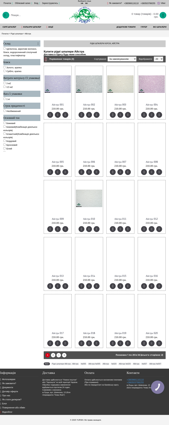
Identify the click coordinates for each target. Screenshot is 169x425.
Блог (3, 403)
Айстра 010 (89, 219)
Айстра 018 (89, 333)
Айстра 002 (89, 104)
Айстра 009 (58, 219)
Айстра (28, 34)
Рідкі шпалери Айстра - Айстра (65, 364)
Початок (5, 34)
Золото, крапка (12, 67)
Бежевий (9, 123)
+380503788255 (135, 382)
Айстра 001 (58, 104)
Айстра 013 (58, 276)
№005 (83, 364)
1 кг (6, 99)
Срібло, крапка (12, 71)
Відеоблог (6, 412)
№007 (144, 364)
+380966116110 (135, 379)
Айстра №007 (155, 364)
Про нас (5, 395)
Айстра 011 (120, 219)
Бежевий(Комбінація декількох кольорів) (20, 129)
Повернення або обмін (12, 407)
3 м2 (7, 83)
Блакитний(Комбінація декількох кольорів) (21, 136)
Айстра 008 (152, 162)
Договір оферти (9, 391)
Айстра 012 (152, 219)
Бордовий (9, 141)
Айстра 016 (152, 276)
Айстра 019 (120, 333)
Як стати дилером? (11, 399)
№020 (113, 364)
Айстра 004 (152, 104)
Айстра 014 (89, 276)
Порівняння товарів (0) (61, 59)
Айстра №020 (124, 364)
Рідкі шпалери (17, 34)
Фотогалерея (7, 379)
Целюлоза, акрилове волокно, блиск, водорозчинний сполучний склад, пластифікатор (20, 52)
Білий (7, 148)
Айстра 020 (152, 333)
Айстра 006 (89, 162)
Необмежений (12, 111)
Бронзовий (10, 145)
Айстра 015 (120, 276)
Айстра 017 (58, 333)
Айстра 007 (120, 162)
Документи (6, 387)
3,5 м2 (8, 87)
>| (64, 355)
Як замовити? (8, 383)
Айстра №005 (94, 364)
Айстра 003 (120, 104)
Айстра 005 (58, 162)
